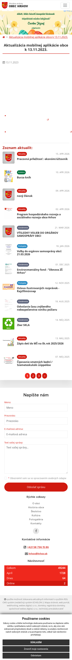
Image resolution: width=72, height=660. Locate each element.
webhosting (12, 605)
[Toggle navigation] (65, 5)
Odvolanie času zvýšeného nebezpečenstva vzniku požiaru (37, 308)
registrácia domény (56, 605)
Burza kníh (24, 177)
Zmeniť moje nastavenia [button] (36, 649)
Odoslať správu (36, 487)
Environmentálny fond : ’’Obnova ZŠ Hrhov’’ (40, 271)
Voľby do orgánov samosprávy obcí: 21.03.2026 (39, 252)
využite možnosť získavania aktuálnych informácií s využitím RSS (36, 599)
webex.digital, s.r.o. (28, 605)
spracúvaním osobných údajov (50, 478)
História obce (36, 507)
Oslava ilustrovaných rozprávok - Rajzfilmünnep (38, 289)
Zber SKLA (23, 325)
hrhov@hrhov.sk (38, 553)
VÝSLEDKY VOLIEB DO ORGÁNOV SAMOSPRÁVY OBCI (37, 234)
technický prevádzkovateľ (51, 608)
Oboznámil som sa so (37, 478)
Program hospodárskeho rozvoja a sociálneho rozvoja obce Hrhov (39, 216)
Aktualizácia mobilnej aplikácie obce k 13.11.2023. (38, 37)
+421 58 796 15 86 (38, 547)
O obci (36, 503)
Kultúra (36, 515)
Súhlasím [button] (36, 642)
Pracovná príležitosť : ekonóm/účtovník (42, 159)
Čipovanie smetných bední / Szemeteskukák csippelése (34, 363)
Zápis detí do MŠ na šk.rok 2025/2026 (40, 343)
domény (42, 605)
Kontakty (36, 523)
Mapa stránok (51, 602)
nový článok (24, 196)
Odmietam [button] (36, 655)
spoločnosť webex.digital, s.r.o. (23, 608)
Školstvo (36, 511)
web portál (64, 602)
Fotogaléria (36, 519)
